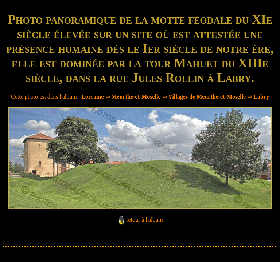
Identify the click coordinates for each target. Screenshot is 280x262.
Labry (261, 97)
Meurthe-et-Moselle (136, 97)
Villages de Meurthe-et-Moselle (207, 97)
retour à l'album (144, 220)
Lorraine (92, 97)
